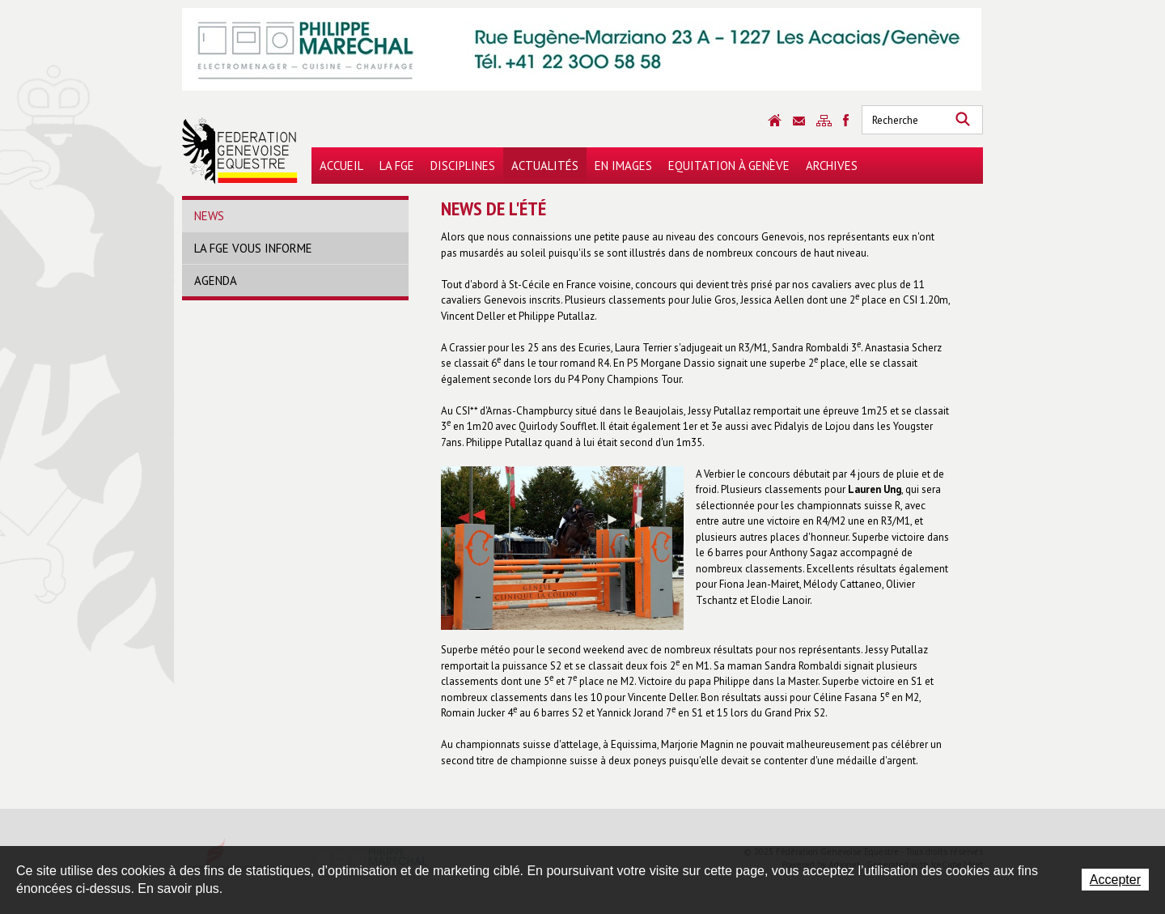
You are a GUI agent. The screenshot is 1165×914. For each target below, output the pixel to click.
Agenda (215, 280)
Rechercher (962, 120)
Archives (832, 165)
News (209, 215)
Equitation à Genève (729, 165)
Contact (799, 121)
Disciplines (462, 165)
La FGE (396, 165)
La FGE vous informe (253, 248)
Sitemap (824, 120)
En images (623, 165)
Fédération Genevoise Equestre (240, 150)
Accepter (1115, 879)
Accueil (341, 165)
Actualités (544, 165)
